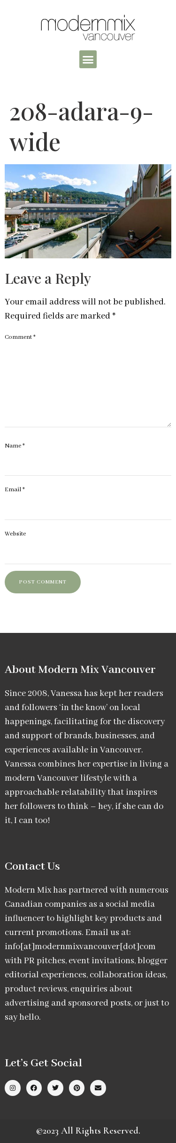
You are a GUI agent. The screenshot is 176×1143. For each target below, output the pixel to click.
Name (15, 446)
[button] (88, 59)
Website (15, 534)
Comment (20, 337)
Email (15, 490)
